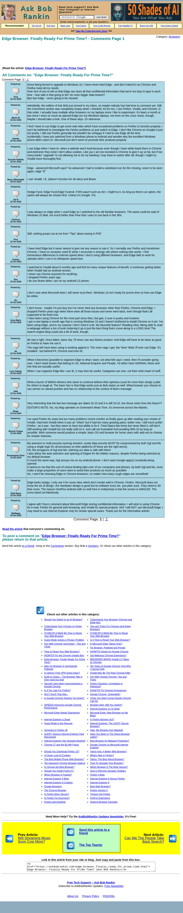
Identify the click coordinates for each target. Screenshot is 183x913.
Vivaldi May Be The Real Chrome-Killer (110, 673)
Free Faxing (81, 26)
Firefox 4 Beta (97, 774)
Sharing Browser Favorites (103, 802)
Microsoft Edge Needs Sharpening (62, 712)
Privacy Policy (90, 897)
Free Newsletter (114, 887)
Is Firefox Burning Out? (102, 719)
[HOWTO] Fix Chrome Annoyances (108, 690)
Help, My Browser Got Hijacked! (106, 730)
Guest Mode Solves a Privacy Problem (64, 640)
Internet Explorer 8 (99, 782)
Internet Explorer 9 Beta (56, 778)
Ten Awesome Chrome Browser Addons (64, 763)
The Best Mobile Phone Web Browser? (64, 759)
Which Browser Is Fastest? (58, 774)
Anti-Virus (51, 26)
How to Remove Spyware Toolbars (108, 771)
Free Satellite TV (125, 26)
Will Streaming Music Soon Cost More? (34, 840)
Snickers (93, 545)
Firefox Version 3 (99, 790)
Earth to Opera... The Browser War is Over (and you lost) (63, 678)
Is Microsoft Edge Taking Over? (106, 643)
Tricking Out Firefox (100, 794)
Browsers (174, 36)
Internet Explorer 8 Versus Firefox (107, 778)
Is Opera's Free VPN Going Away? (62, 673)
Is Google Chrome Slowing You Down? (64, 698)
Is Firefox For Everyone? (57, 798)
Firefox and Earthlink (55, 802)
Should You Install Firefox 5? (59, 771)
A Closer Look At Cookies (57, 755)
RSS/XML (109, 897)
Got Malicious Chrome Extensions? (108, 655)
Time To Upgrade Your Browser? (107, 763)
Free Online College (169, 26)
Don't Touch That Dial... (56, 694)
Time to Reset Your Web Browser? (62, 651)
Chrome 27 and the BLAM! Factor (61, 744)
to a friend (28, 545)
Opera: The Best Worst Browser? (107, 759)
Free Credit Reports (101, 26)
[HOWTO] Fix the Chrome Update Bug (64, 655)
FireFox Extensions (100, 798)
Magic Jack (65, 26)
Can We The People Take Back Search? (144, 840)
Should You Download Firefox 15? (61, 751)
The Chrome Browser (55, 790)
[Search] (77, 17)
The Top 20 (36, 26)
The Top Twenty (90, 845)
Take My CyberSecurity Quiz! (91, 31)
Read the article (12, 529)
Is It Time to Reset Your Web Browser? (110, 640)
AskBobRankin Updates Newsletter (101, 816)
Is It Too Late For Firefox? (57, 690)
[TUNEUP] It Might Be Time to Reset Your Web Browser (63, 634)
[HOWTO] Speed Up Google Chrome (109, 651)
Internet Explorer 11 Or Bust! (105, 709)
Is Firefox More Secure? (56, 794)
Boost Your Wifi (146, 26)
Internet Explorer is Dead (57, 719)
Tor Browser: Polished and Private (107, 647)
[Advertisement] (73, 53)
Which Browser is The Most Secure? (109, 767)
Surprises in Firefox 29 (55, 730)
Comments (57, 545)
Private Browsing (53, 786)
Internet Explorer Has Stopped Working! (64, 741)
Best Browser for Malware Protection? (109, 741)
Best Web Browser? (100, 786)
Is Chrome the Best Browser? (59, 767)
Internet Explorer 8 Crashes (58, 782)
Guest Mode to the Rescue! (58, 723)
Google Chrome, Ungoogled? (105, 694)
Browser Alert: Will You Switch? (106, 705)
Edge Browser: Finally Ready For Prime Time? (55, 68)
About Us (72, 897)
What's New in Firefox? (102, 755)
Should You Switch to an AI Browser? (63, 619)
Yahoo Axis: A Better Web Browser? (108, 751)
